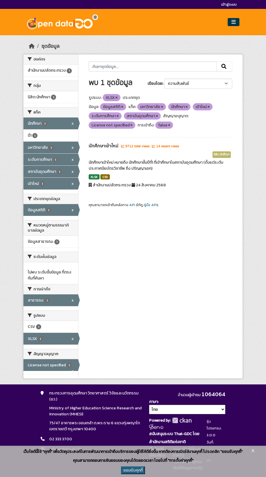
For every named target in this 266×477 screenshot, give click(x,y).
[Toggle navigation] (233, 22)
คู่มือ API (150, 205)
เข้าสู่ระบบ (229, 4)
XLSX (94, 177)
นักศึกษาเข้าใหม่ (104, 146)
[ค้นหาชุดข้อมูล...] (153, 66)
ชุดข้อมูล (50, 46)
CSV (105, 177)
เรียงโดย (155, 84)
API (132, 205)
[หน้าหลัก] (32, 46)
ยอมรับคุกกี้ (133, 470)
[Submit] (224, 66)
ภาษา (153, 402)
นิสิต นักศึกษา (222, 155)
